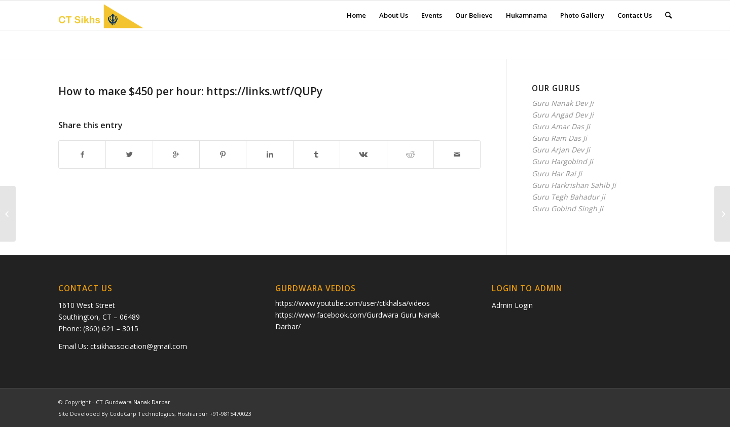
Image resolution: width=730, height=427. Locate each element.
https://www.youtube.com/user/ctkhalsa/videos (352, 303)
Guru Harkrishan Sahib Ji (574, 185)
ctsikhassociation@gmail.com (138, 346)
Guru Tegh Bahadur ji (568, 197)
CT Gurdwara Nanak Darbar (133, 402)
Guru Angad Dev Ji (563, 115)
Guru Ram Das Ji (559, 138)
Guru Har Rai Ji (557, 173)
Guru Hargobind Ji (562, 161)
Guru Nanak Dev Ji (563, 103)
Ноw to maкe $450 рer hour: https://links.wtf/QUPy (190, 91)
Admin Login (512, 305)
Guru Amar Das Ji (561, 126)
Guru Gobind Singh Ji (567, 208)
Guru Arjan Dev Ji (561, 149)
